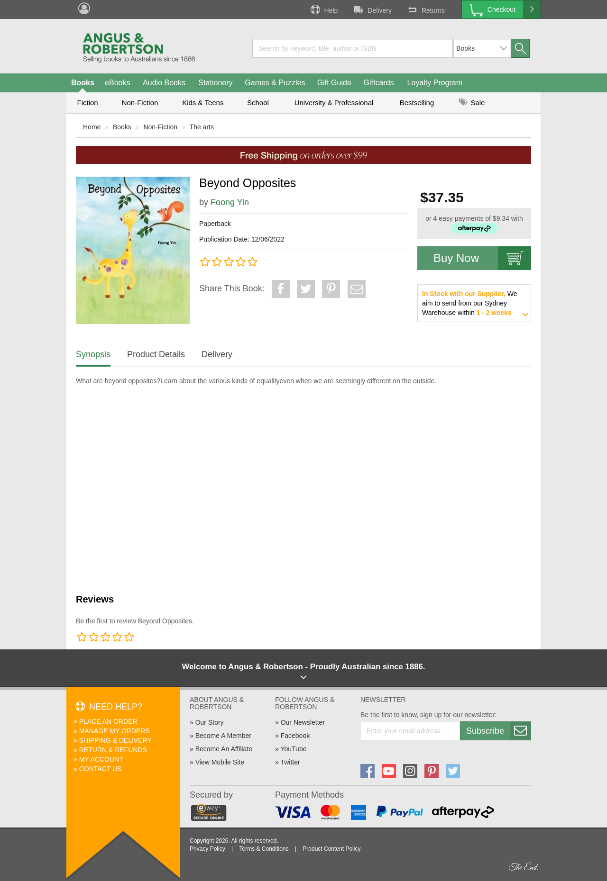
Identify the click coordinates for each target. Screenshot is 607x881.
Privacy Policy (207, 848)
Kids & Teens (202, 103)
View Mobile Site (219, 762)
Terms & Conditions (263, 848)
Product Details (156, 354)
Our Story (209, 722)
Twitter (290, 762)
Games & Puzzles (275, 83)
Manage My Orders (114, 731)
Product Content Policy (331, 848)
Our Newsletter (303, 722)
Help (323, 9)
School (258, 103)
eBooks (117, 83)
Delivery (372, 9)
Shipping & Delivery (115, 740)
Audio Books (164, 83)
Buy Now (482, 258)
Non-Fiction (140, 103)
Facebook (295, 735)
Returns (425, 9)
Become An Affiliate (223, 749)
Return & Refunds (113, 750)
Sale (472, 103)
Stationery (215, 83)
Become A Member (223, 735)
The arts (202, 127)
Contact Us (100, 769)
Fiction (87, 103)
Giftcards (379, 83)
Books (82, 83)
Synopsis (93, 354)
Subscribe (498, 731)
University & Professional (334, 103)
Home (92, 127)
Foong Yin (230, 202)
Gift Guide (334, 83)
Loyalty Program (435, 83)
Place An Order (108, 721)
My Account (101, 759)
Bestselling (417, 103)
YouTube (293, 749)
